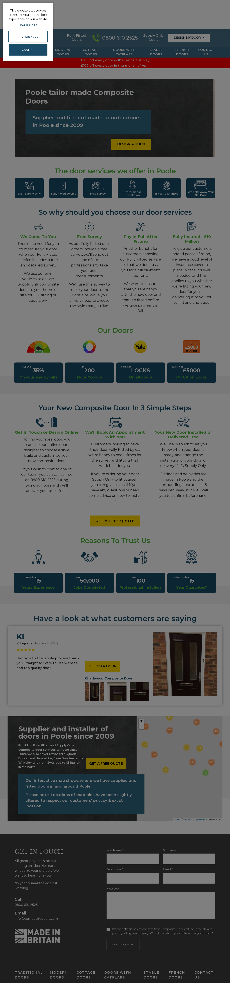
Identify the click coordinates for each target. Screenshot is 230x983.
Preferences (28, 36)
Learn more (28, 25)
